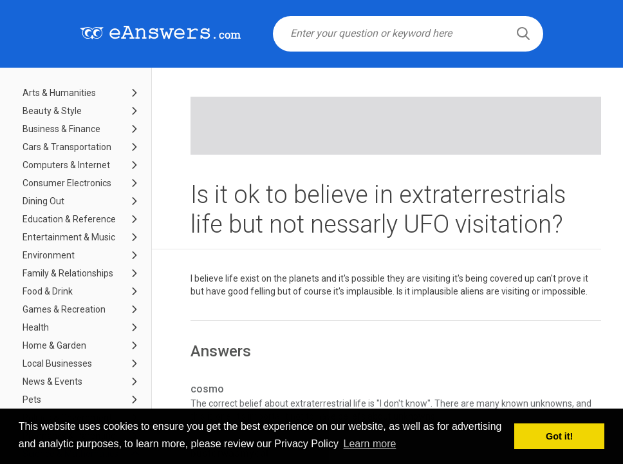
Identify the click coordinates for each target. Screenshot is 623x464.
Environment (49, 255)
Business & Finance (61, 129)
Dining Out (43, 201)
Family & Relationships (68, 273)
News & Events (52, 381)
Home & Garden (54, 345)
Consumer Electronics (67, 183)
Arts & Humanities (59, 93)
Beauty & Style (52, 111)
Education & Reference (69, 219)
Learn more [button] (370, 443)
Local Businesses (57, 363)
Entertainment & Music (69, 237)
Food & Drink (48, 291)
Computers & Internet (66, 165)
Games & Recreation (64, 309)
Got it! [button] (559, 436)
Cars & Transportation (67, 147)
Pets (32, 399)
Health (36, 327)
